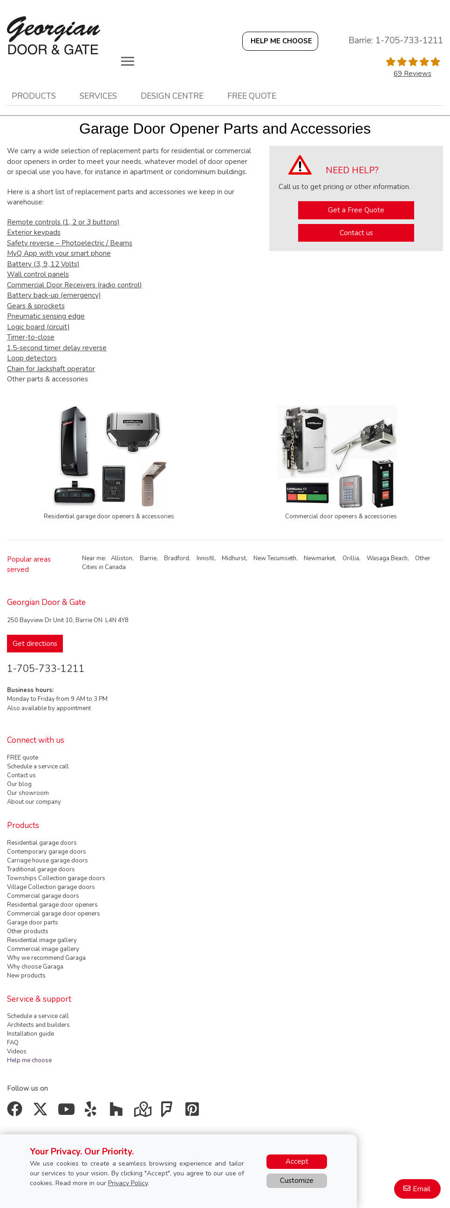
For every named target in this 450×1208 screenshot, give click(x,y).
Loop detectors (32, 358)
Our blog (19, 784)
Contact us (356, 233)
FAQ (13, 1042)
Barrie (148, 558)
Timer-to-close (31, 337)
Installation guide (30, 1034)
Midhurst (234, 558)
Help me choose (29, 1060)
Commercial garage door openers (53, 913)
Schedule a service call (38, 766)
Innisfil (205, 558)
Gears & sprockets (36, 306)
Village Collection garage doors (51, 887)
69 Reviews (412, 73)
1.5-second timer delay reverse (57, 348)
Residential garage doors (42, 843)
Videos (17, 1051)
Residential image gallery (42, 940)
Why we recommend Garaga (46, 958)
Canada (115, 567)
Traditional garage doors (41, 869)
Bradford (176, 558)
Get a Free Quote (356, 210)
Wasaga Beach (387, 558)
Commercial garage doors (43, 896)
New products (26, 975)
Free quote (251, 96)
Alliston (121, 558)
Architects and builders (38, 1025)
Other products (27, 931)
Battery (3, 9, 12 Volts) (43, 264)
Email (421, 1189)
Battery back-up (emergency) (54, 295)
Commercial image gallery (43, 949)
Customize (297, 1180)
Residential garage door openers (52, 905)
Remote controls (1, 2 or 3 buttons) (63, 222)
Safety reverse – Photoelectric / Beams (69, 243)
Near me (93, 558)
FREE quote (22, 757)
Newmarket (319, 558)
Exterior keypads (34, 232)
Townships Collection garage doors (56, 878)
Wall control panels (38, 274)
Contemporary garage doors (46, 852)
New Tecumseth (274, 558)
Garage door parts (32, 922)
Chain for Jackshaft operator (51, 368)
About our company (34, 802)
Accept (297, 1161)
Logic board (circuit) (38, 327)
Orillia (350, 558)
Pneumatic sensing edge (46, 316)
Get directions (35, 643)
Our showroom (28, 793)
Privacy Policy (128, 1183)
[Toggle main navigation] (127, 61)
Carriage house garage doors (47, 860)
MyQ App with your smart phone (59, 253)
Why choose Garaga (35, 967)
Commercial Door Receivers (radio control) (74, 285)
